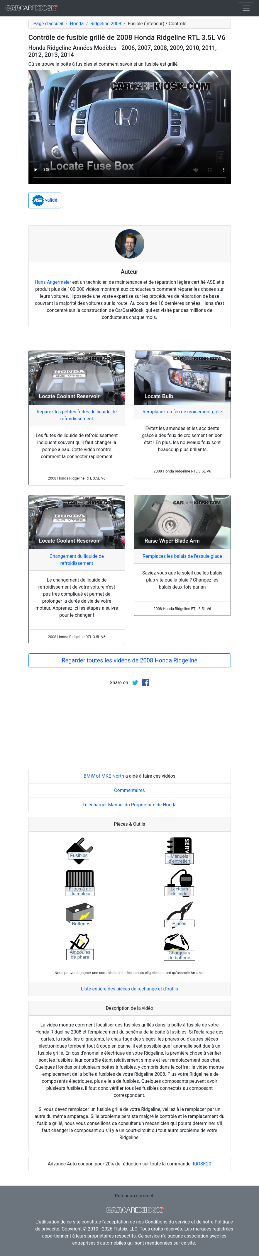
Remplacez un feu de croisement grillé (182, 411)
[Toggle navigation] (246, 8)
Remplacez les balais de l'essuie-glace (182, 556)
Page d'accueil (48, 23)
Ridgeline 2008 (105, 23)
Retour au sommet (134, 1196)
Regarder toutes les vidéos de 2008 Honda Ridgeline (129, 660)
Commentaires (129, 790)
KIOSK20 (202, 1164)
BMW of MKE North (104, 776)
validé (44, 200)
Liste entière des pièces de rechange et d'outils (129, 989)
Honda (77, 23)
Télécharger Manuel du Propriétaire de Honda (129, 805)
